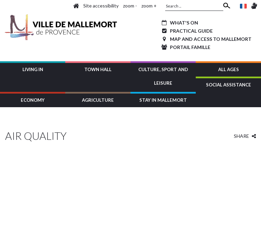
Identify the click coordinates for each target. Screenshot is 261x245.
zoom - (130, 6)
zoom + (149, 6)
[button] (32, 69)
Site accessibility (101, 6)
